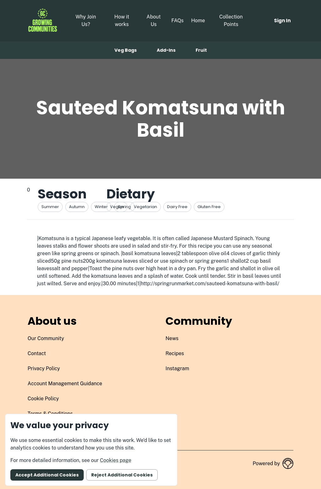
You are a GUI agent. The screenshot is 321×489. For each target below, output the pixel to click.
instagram (177, 368)
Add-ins (166, 50)
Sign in (282, 20)
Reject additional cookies (122, 475)
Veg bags (125, 50)
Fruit (201, 50)
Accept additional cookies (47, 475)
